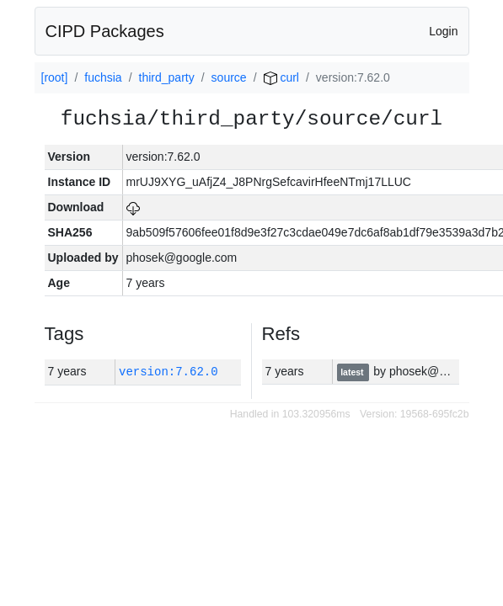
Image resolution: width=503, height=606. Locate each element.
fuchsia (102, 77)
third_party (167, 77)
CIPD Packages (104, 31)
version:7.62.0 (168, 372)
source (229, 77)
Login (443, 31)
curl (281, 77)
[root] (54, 77)
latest (353, 372)
